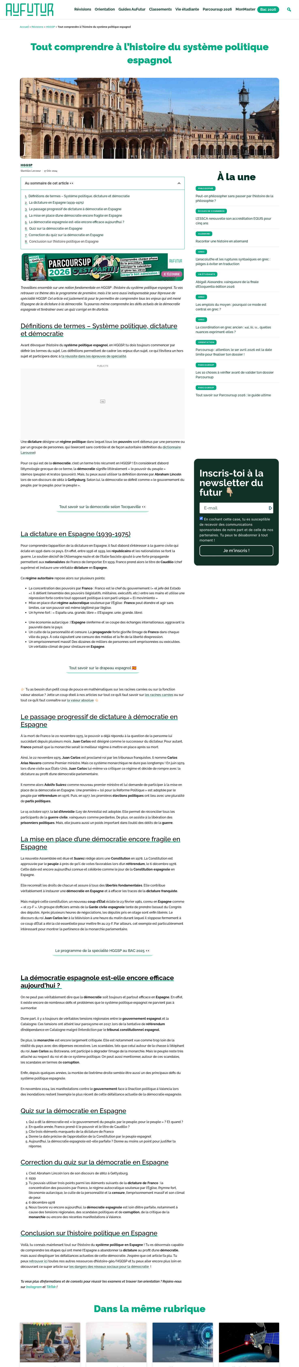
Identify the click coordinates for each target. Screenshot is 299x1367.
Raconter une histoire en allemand (222, 241)
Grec (201, 251)
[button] (289, 10)
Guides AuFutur (132, 10)
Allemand (204, 233)
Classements (160, 10)
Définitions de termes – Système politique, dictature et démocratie (79, 196)
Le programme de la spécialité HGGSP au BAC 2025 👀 (102, 950)
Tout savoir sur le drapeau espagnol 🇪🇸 (102, 668)
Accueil (24, 26)
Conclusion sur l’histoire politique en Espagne (63, 241)
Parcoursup (206, 365)
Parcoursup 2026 (217, 10)
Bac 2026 (268, 10)
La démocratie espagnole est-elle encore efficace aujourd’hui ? (77, 222)
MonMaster (245, 10)
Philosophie (205, 188)
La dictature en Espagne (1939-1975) (56, 203)
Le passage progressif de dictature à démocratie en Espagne (75, 209)
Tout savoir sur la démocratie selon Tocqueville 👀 (102, 507)
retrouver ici (38, 1261)
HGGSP (50, 26)
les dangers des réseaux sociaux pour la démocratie (109, 1267)
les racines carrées (159, 695)
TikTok (51, 1287)
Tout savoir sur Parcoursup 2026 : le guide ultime (233, 395)
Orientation (105, 10)
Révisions (82, 10)
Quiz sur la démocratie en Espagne (55, 228)
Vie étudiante (187, 10)
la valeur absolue (80, 700)
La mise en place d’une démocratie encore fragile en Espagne (75, 215)
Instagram (34, 1287)
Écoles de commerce (211, 211)
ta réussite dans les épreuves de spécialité (93, 356)
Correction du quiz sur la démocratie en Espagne (66, 235)
